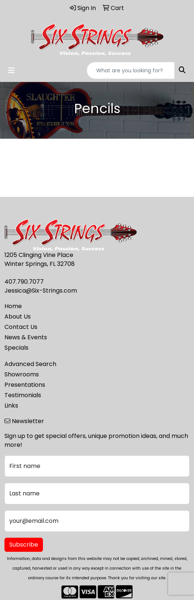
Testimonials (22, 395)
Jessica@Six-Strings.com (40, 290)
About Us (17, 316)
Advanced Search (30, 364)
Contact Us (20, 327)
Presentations (24, 384)
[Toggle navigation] (11, 70)
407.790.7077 (24, 281)
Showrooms (21, 374)
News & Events (25, 337)
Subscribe (23, 544)
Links (11, 405)
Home (13, 306)
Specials (16, 347)
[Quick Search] (131, 70)
